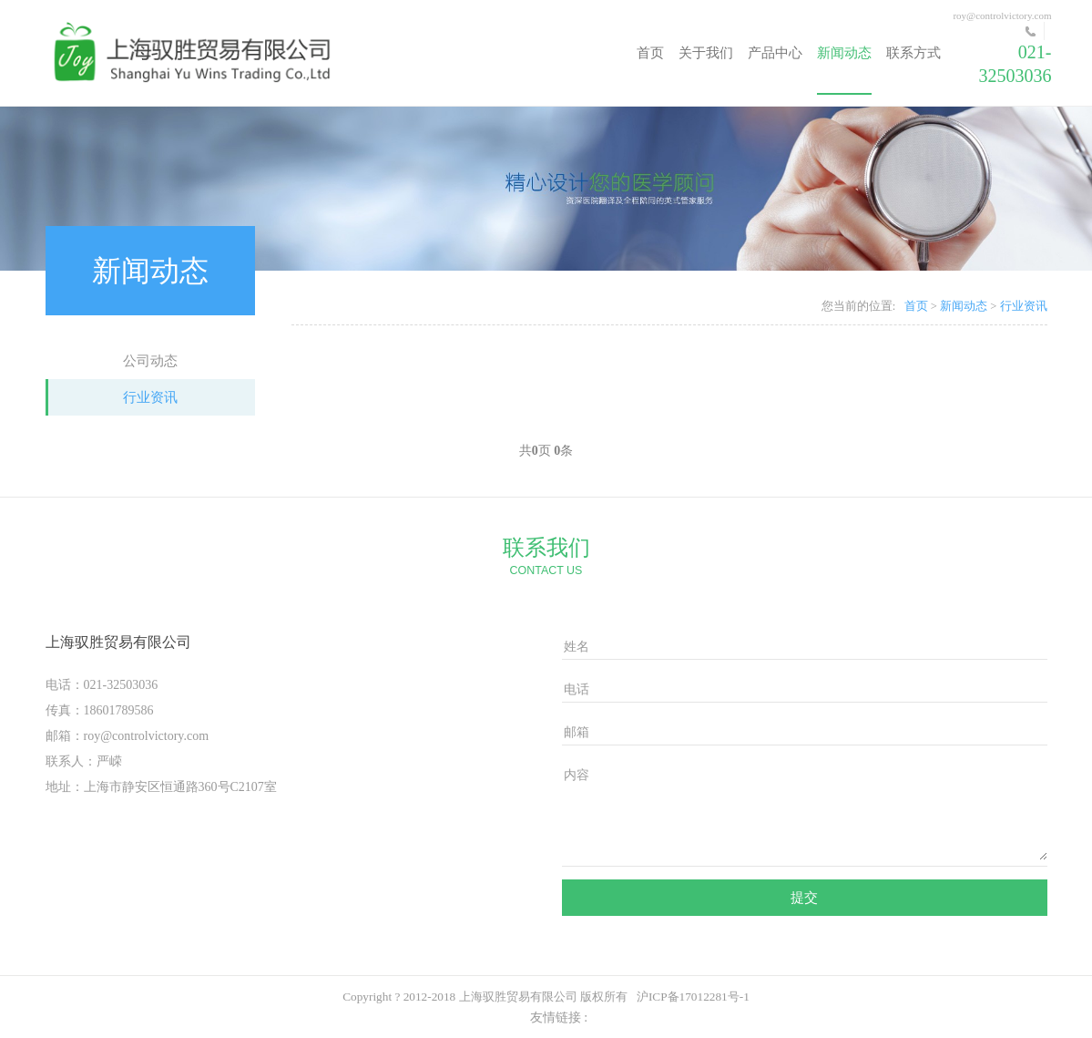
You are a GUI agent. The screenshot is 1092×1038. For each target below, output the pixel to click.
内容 (576, 775)
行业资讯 (150, 397)
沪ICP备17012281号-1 (693, 996)
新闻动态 (844, 53)
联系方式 (913, 53)
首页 (650, 53)
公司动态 (150, 361)
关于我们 (706, 53)
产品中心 (775, 53)
